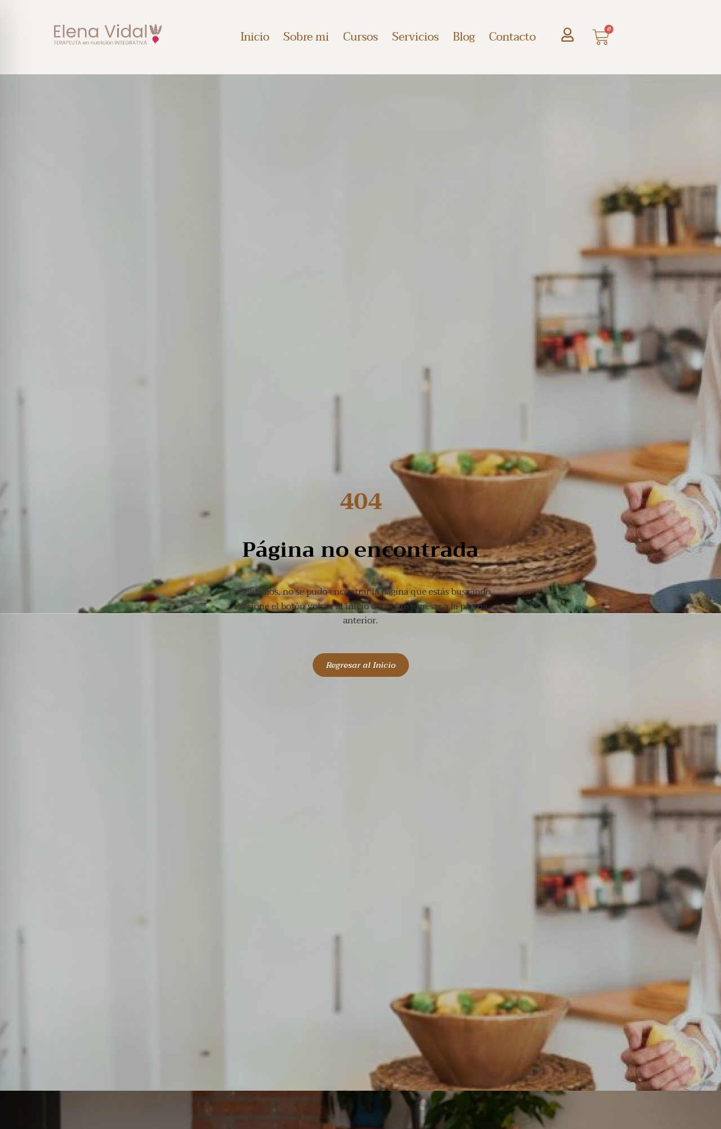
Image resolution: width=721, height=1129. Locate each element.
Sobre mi (306, 37)
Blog (464, 37)
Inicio (255, 37)
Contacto (512, 37)
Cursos (360, 37)
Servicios (415, 37)
